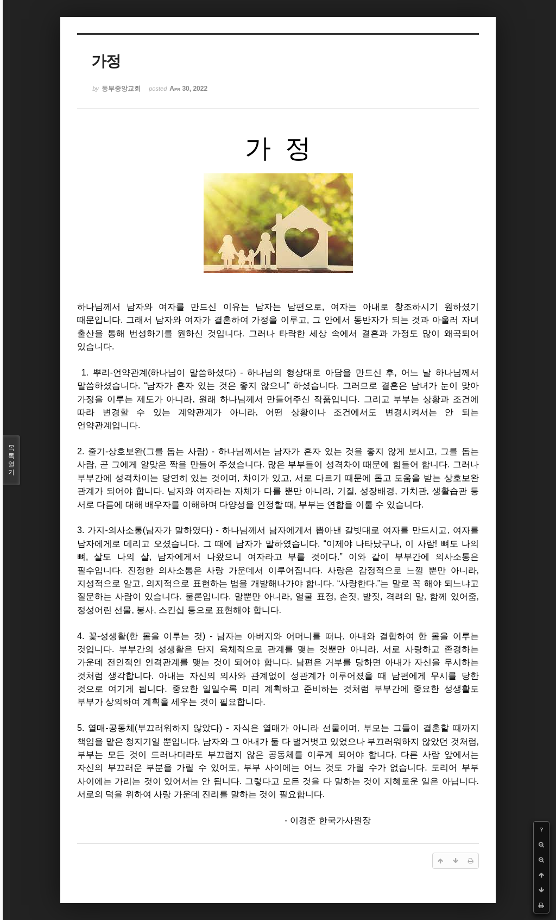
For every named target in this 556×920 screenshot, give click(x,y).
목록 (11, 460)
